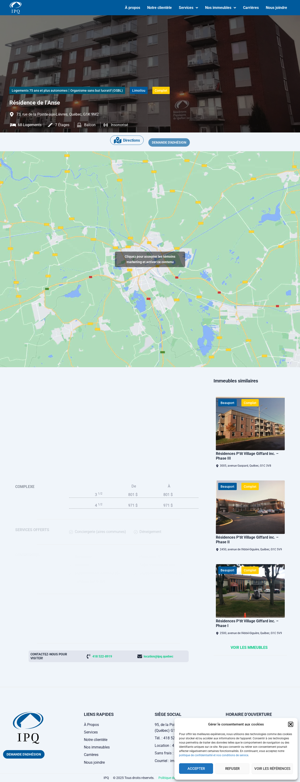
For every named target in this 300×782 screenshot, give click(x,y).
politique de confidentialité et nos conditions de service (213, 755)
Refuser (232, 769)
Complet (161, 90)
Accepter (196, 769)
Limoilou (138, 90)
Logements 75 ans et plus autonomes (40, 90)
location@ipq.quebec (130, 656)
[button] (290, 724)
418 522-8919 (105, 656)
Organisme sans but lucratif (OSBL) (96, 90)
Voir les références (272, 769)
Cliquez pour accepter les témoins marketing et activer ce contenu (150, 259)
